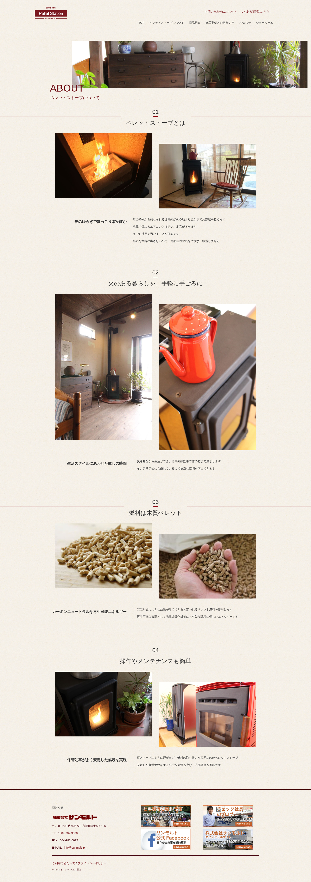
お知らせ (245, 22)
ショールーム (264, 22)
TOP (141, 22)
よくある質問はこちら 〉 (256, 11)
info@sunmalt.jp (74, 847)
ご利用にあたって (64, 863)
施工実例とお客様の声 (219, 22)
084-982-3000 (69, 833)
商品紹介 (195, 22)
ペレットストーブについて (166, 22)
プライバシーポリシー (92, 863)
